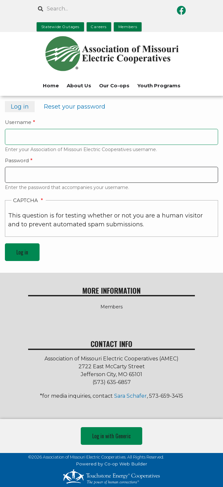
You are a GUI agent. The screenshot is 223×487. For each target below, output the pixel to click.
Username (18, 122)
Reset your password (74, 106)
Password (17, 160)
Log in (23, 107)
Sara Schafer (130, 396)
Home (51, 85)
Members (111, 307)
